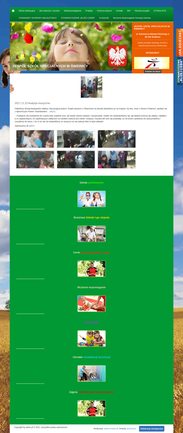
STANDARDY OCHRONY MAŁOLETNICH (38, 18)
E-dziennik (104, 18)
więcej (52, 111)
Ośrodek (91, 357)
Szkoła (91, 182)
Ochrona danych (104, 11)
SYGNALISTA (160, 11)
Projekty (89, 11)
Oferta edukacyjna (27, 11)
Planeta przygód (142, 11)
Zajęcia (91, 392)
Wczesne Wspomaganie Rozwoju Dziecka (132, 18)
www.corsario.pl (111, 428)
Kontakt (119, 11)
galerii (31, 126)
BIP (128, 11)
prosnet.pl (131, 428)
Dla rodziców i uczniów (49, 11)
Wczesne (91, 287)
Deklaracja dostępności (152, 429)
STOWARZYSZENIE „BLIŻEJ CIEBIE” (78, 18)
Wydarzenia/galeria (72, 11)
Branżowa (91, 217)
